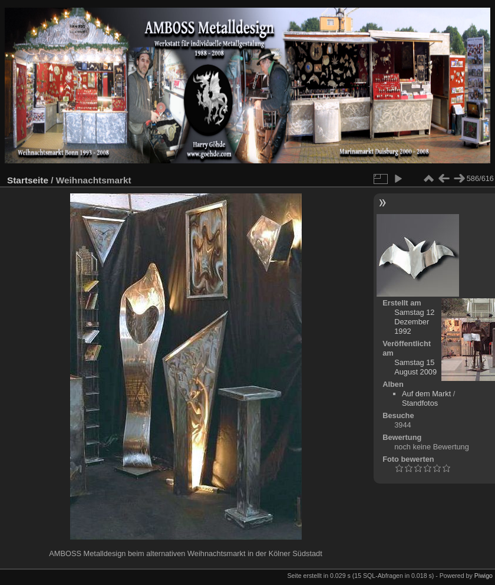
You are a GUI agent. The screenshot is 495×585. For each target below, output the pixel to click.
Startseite (27, 180)
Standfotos (420, 403)
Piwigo (483, 575)
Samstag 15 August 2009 (415, 367)
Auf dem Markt (426, 393)
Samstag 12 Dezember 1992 (414, 322)
